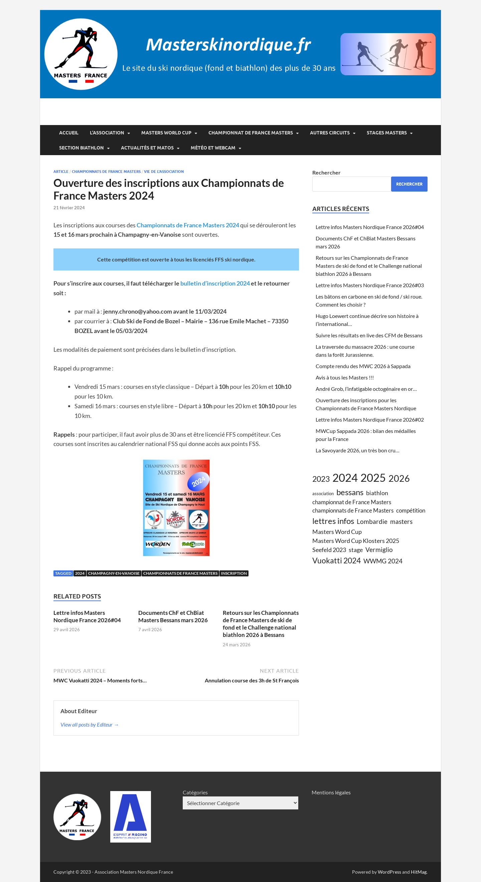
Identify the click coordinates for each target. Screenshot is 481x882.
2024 (80, 573)
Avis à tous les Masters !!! (345, 377)
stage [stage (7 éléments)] (356, 549)
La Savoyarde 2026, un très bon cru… (357, 450)
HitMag (419, 872)
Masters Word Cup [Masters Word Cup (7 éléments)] (337, 531)
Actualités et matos (147, 147)
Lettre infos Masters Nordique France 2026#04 (87, 616)
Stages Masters (387, 132)
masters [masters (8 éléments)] (401, 521)
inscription (234, 573)
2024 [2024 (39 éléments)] (345, 477)
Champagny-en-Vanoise (114, 573)
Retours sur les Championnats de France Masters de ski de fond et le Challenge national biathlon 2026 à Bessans (261, 623)
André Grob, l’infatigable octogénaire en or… (366, 388)
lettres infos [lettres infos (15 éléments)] (333, 521)
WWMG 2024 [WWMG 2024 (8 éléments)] (383, 561)
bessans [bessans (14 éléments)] (349, 492)
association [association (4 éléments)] (323, 493)
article (60, 171)
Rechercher (326, 172)
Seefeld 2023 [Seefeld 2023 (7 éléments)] (329, 549)
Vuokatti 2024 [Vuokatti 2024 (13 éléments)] (336, 560)
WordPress (389, 872)
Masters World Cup (166, 132)
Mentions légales (331, 792)
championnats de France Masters (180, 573)
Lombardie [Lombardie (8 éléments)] (372, 521)
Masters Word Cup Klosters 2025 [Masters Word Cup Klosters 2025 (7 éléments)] (355, 540)
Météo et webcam (213, 147)
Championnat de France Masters (250, 132)
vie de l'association (164, 171)
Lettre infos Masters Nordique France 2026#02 (370, 419)
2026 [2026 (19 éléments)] (399, 478)
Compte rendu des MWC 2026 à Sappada (363, 366)
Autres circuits (330, 132)
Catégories (195, 792)
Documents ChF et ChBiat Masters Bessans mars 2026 (173, 616)
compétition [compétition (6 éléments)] (410, 510)
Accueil (68, 132)
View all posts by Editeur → (89, 724)
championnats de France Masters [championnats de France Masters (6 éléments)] (352, 510)
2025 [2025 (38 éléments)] (373, 477)
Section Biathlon (81, 147)
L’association (107, 132)
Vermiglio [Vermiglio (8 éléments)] (379, 549)
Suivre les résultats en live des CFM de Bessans (369, 335)
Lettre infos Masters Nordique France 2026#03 (370, 285)
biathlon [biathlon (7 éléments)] (377, 493)
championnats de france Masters (106, 171)
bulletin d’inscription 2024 (215, 283)
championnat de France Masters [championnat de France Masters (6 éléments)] (351, 502)
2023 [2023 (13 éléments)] (321, 478)
